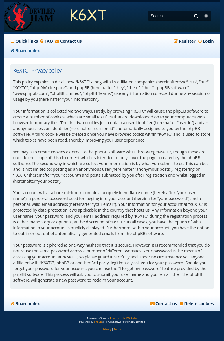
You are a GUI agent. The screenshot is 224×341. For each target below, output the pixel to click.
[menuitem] (46, 41)
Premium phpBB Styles (123, 318)
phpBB (98, 322)
